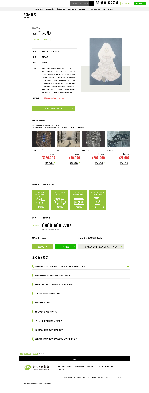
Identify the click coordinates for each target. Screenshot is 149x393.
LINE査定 (140, 3)
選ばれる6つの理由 (64, 371)
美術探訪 (100, 382)
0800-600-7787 (56, 225)
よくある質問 (77, 382)
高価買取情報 (50, 9)
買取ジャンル (72, 9)
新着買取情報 (61, 9)
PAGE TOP (74, 364)
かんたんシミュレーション (97, 9)
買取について (83, 9)
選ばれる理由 (39, 9)
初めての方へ (86, 382)
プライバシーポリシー (119, 382)
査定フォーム (126, 3)
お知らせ (111, 9)
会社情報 (94, 382)
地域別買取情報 (68, 382)
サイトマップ (108, 382)
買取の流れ (62, 374)
